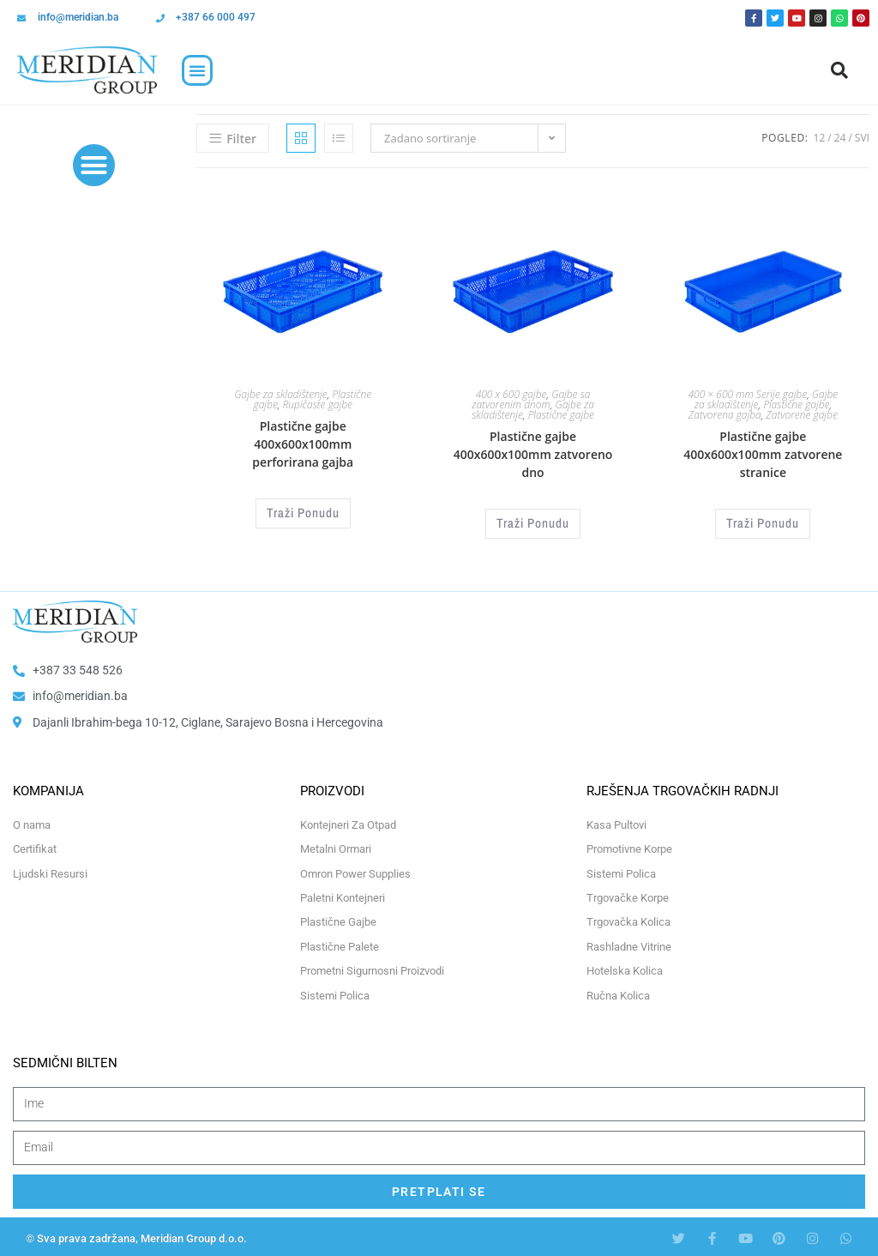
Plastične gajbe (561, 415)
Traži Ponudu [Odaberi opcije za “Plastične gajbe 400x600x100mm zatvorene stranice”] (763, 521)
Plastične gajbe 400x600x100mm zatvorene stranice (762, 454)
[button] (197, 70)
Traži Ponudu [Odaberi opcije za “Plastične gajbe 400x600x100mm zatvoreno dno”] (533, 521)
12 (820, 137)
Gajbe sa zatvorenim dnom (531, 399)
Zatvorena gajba (725, 415)
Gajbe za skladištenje (280, 394)
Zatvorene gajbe (801, 415)
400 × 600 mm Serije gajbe (747, 394)
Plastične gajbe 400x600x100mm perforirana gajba (302, 444)
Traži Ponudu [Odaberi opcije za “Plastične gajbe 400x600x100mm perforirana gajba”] (302, 511)
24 (840, 137)
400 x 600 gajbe (511, 394)
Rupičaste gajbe (317, 404)
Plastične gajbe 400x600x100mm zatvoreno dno (533, 454)
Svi (862, 137)
